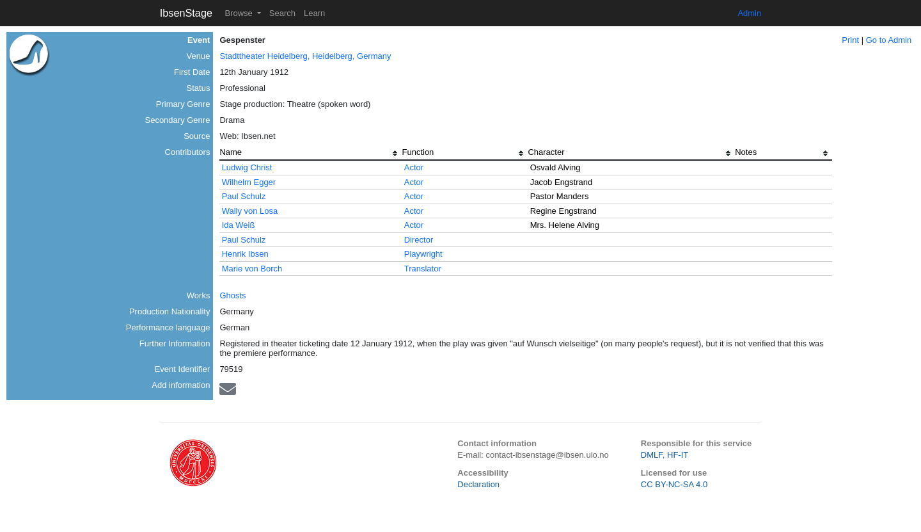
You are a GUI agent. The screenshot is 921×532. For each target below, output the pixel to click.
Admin (749, 13)
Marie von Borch (252, 268)
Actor (413, 167)
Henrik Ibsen (245, 254)
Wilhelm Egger (249, 182)
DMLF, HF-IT (664, 455)
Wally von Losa (250, 211)
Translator (422, 268)
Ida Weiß (238, 225)
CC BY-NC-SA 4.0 (674, 484)
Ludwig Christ (247, 167)
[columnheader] (310, 153)
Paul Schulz (244, 196)
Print (850, 40)
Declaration (478, 484)
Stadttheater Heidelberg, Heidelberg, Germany (305, 56)
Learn (314, 13)
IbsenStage (186, 13)
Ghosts (232, 295)
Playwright (423, 254)
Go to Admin (889, 40)
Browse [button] (239, 13)
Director (419, 240)
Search (282, 13)
